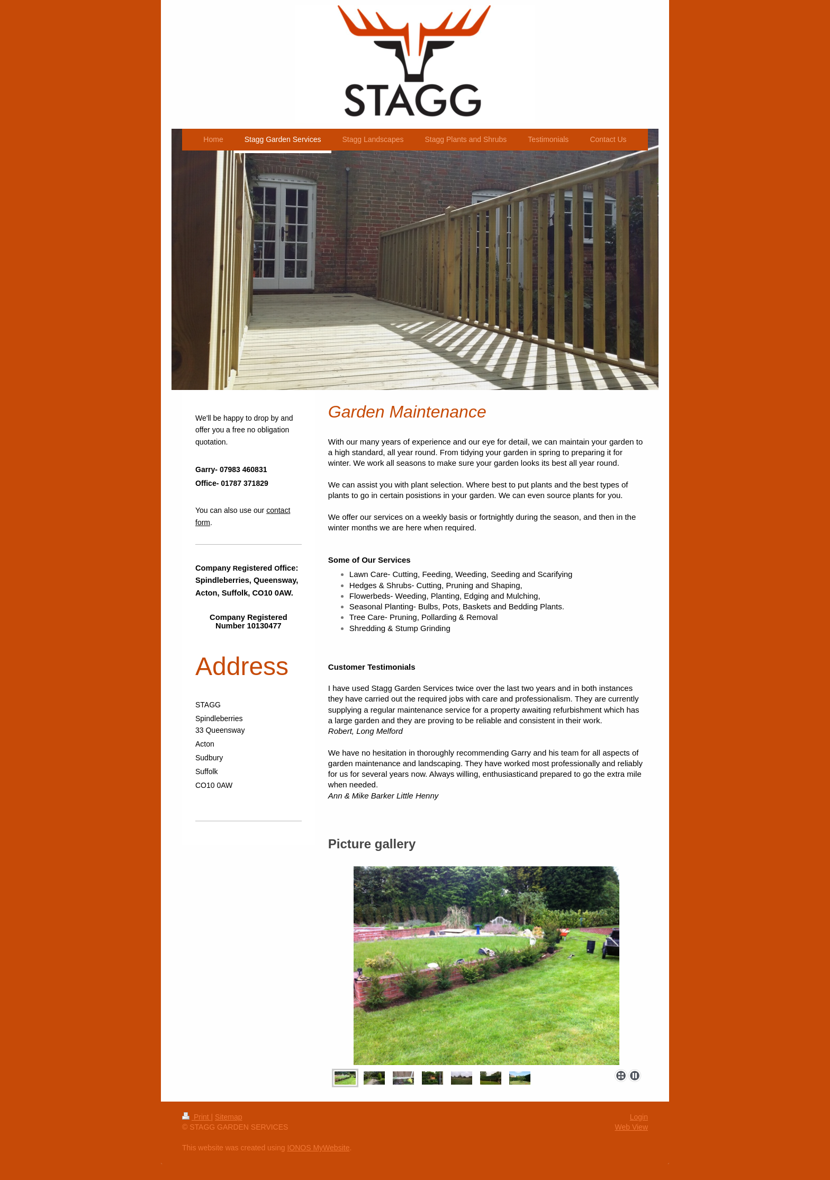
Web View (631, 1127)
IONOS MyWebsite (318, 1147)
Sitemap (228, 1117)
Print (196, 1117)
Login (639, 1117)
